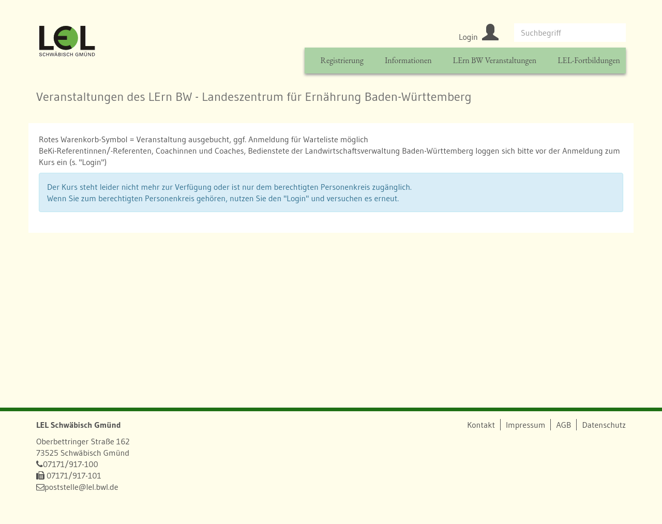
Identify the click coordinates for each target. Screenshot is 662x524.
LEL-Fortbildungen (589, 60)
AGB (563, 425)
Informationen (408, 60)
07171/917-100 (70, 464)
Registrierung (341, 60)
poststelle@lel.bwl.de (81, 487)
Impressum (525, 425)
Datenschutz (604, 425)
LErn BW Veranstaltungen (495, 60)
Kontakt (481, 425)
